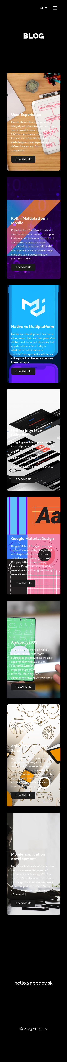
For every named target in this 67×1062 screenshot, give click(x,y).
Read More (21, 159)
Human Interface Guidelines (24, 432)
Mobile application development (26, 856)
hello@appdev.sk (34, 983)
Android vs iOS (22, 642)
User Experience (24, 114)
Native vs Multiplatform (30, 326)
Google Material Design (30, 538)
